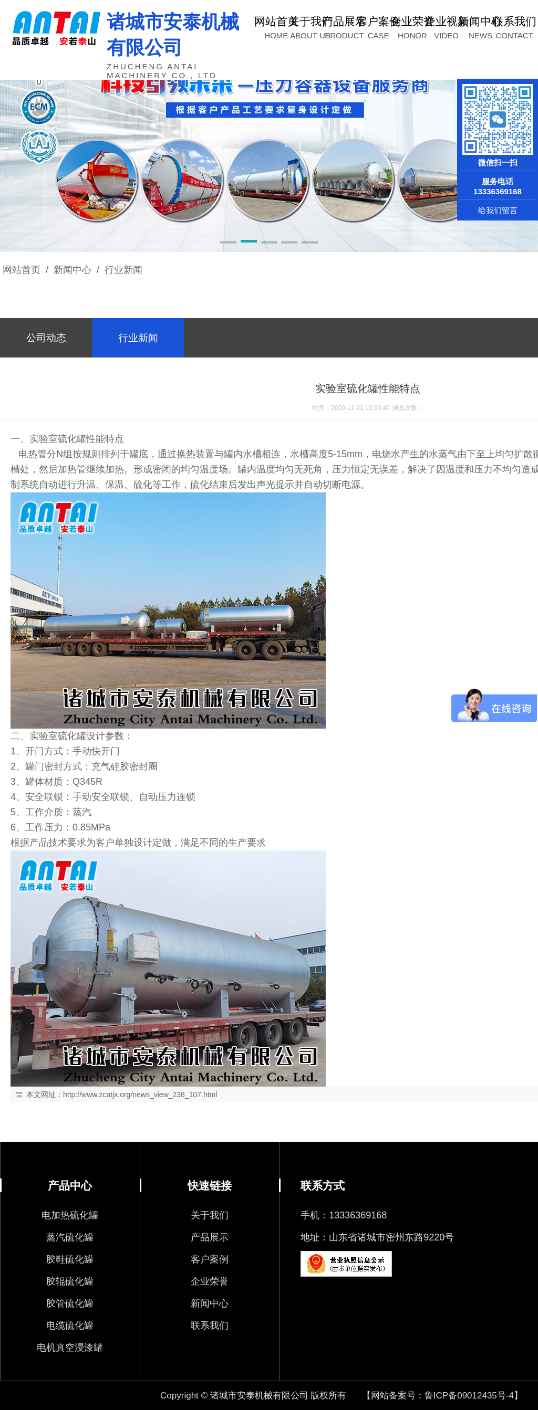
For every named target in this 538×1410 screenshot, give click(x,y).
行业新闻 (122, 270)
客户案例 (210, 1259)
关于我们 (210, 1215)
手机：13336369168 (344, 1215)
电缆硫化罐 (70, 1325)
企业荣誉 (210, 1281)
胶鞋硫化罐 (70, 1259)
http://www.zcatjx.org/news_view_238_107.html (140, 1094)
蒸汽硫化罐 (70, 1237)
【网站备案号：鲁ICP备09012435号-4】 (442, 1396)
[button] (228, 243)
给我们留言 (498, 210)
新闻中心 (72, 270)
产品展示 (210, 1237)
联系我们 (210, 1325)
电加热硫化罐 (70, 1215)
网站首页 (21, 270)
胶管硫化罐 (70, 1303)
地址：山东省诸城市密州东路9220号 (377, 1237)
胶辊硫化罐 (70, 1281)
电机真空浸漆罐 (70, 1347)
